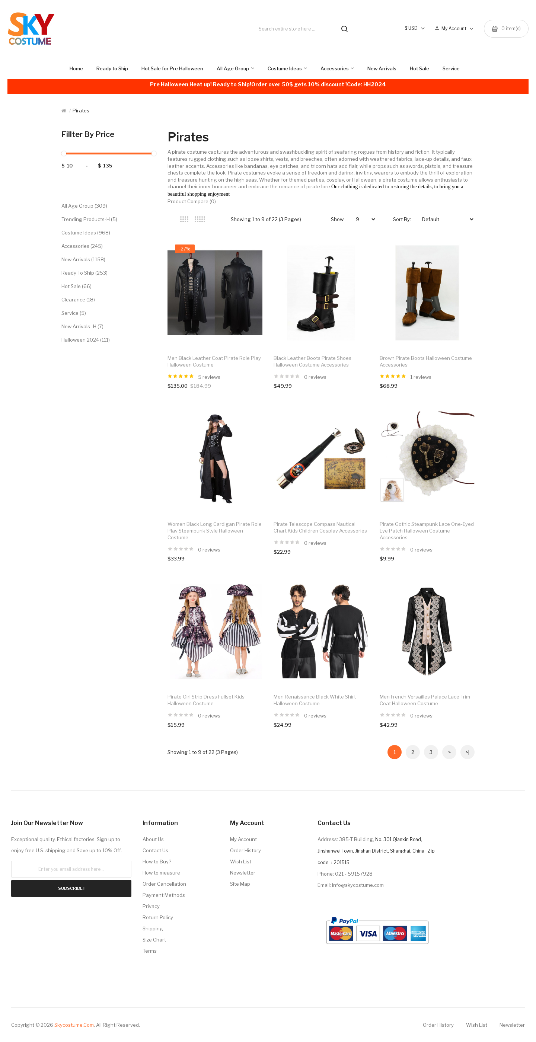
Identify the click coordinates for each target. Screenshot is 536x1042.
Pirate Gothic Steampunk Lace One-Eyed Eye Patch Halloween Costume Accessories (427, 530)
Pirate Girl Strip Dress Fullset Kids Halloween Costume (206, 700)
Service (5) (73, 313)
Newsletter (242, 873)
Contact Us (155, 850)
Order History (245, 850)
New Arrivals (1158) (83, 259)
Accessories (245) (82, 246)
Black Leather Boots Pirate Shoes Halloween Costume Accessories (312, 361)
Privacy (151, 906)
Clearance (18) (78, 300)
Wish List (240, 861)
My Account (243, 839)
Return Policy (158, 917)
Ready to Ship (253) (84, 273)
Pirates (81, 111)
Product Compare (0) (192, 201)
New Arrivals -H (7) (82, 326)
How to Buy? (157, 861)
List (215, 219)
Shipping (153, 928)
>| (467, 752)
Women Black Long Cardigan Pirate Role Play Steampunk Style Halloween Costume (215, 530)
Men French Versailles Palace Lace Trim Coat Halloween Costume (425, 700)
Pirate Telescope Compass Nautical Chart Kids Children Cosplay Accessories (320, 527)
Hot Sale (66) (76, 286)
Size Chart (154, 940)
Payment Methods (164, 895)
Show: (338, 219)
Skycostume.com (74, 1025)
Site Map (240, 884)
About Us (153, 839)
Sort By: (402, 219)
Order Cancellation (164, 884)
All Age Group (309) (84, 206)
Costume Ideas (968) (85, 233)
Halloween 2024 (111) (85, 340)
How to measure (161, 873)
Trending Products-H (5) (89, 219)
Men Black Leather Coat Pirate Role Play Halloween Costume (214, 361)
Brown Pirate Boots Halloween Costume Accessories (426, 361)
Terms (150, 951)
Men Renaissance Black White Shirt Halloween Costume (315, 700)
